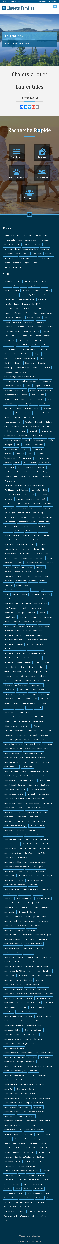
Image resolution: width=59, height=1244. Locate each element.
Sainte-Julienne (43, 1075)
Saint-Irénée (38, 894)
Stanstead (41, 1152)
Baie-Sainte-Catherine (26, 299)
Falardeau (18, 413)
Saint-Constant (38, 798)
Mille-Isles (15, 594)
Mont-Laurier (43, 599)
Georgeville (35, 426)
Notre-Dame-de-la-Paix (34, 635)
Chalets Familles (33, 1236)
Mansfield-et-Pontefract (23, 572)
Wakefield (46, 1207)
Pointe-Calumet (38, 690)
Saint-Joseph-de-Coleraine (13, 916)
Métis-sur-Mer (47, 590)
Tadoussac (37, 1161)
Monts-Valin (23, 617)
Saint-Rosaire (42, 989)
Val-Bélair (7, 1189)
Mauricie (26, 254)
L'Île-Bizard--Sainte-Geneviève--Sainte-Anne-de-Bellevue (24, 485)
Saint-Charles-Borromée (38, 789)
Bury (6, 336)
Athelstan (47, 290)
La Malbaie (8, 499)
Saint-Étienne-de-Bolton (13, 835)
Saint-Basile (24, 776)
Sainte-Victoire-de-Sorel (12, 1130)
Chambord (18, 354)
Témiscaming (9, 1166)
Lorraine (50, 558)
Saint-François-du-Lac (38, 862)
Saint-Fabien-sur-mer (11, 844)
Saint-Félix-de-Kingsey (28, 848)
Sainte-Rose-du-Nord (12, 1112)
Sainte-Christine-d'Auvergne (14, 1057)
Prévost (27, 699)
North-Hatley (44, 626)
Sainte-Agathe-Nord (33, 1025)
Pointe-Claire (9, 694)
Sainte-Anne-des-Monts (12, 1039)
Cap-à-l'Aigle (8, 345)
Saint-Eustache (31, 839)
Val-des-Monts (9, 1193)
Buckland (46, 331)
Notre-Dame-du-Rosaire (13, 662)
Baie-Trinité (42, 299)
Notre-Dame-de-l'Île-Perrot (33, 631)
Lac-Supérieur (31, 531)
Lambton (36, 535)
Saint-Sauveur (22, 994)
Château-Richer (29, 358)
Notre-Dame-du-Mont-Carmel (34, 653)
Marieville (38, 576)
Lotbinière (8, 563)
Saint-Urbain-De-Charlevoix (26, 1012)
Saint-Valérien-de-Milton (13, 1016)
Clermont (36, 367)
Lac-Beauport (22, 508)
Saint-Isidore (8, 898)
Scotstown (28, 1134)
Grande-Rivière (24, 436)
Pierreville (27, 681)
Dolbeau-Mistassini (45, 390)
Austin (6, 295)
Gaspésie (38, 245)
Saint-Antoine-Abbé (11, 767)
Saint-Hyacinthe (24, 894)
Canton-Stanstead (25, 340)
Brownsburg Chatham (12, 331)
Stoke (50, 1152)
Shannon (27, 1139)
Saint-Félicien (47, 844)
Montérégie (37, 254)
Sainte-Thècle (31, 1121)
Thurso (21, 1175)
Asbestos (26, 290)
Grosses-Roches (39, 440)
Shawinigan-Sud (10, 1143)
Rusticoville (34, 735)
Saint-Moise (29, 953)
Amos (16, 286)
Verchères (39, 1198)
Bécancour (18, 313)
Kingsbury (16, 472)
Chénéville (7, 363)
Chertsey (18, 363)
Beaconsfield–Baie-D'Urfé (31, 304)
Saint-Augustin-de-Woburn (38, 771)
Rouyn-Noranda (45, 730)
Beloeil (35, 313)
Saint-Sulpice (48, 1003)
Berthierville (8, 318)
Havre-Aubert (38, 445)
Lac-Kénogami (9, 522)
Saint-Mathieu (42, 939)
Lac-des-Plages (38, 513)
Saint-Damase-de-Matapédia (28, 803)
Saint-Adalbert (39, 740)
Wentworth (42, 1211)
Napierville (16, 622)
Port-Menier (8, 699)
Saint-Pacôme (20, 962)
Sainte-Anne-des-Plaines (33, 1039)
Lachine (7, 535)
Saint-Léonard (35, 926)
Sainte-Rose (38, 1107)
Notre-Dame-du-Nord (12, 658)
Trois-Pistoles (9, 1180)
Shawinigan (38, 1139)
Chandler (28, 354)
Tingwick (31, 1175)
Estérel (36, 408)
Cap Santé (39, 340)
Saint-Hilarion (46, 889)
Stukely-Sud (8, 1161)
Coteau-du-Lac (46, 381)
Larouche (7, 540)
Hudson (30, 454)
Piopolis (37, 681)
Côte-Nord (27, 245)
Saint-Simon (49, 994)
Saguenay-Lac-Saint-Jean (13, 267)
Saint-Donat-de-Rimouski (36, 821)
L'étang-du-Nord (10, 481)
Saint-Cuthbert (9, 803)
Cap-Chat (35, 345)
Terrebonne (46, 1171)
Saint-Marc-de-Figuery (43, 935)
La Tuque (17, 504)
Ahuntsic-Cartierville (32, 281)
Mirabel (24, 594)
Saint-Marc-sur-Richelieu (13, 939)
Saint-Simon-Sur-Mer (33, 1003)
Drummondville (19, 399)
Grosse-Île (27, 440)
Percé (47, 671)
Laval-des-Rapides (36, 540)
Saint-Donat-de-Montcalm (13, 821)
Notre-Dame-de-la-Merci (13, 635)
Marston (48, 576)
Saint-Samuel (9, 994)
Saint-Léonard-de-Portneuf (14, 930)
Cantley (46, 336)
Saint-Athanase (27, 767)
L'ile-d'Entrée (9, 490)
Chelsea (41, 358)
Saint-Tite (22, 1007)
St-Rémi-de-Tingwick (11, 1152)
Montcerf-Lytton (36, 608)
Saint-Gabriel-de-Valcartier (35, 871)
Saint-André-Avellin (11, 762)
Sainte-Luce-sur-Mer (23, 1080)
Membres (52, 2)
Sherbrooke (33, 1143)
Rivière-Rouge (25, 726)
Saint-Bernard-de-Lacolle (27, 780)
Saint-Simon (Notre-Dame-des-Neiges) (18, 998)
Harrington (8, 445)
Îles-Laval (7, 463)
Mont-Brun (46, 594)
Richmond (19, 708)
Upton (6, 1184)
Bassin (16, 304)
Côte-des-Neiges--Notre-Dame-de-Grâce (19, 377)
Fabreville (7, 413)
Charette (47, 354)
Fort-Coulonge (28, 417)
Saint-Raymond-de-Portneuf (42, 975)
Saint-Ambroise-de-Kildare (35, 758)
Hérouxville (8, 454)
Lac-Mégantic (44, 522)
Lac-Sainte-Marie (29, 526)
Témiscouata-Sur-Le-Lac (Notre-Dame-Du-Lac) (21, 1171)
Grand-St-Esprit (9, 436)
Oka (5, 667)
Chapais (37, 354)
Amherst (7, 286)
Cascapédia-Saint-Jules (28, 349)
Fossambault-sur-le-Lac (12, 422)
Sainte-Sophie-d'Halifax (26, 1116)
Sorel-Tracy (8, 1148)
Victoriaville (8, 1202)
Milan (6, 594)
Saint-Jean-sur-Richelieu (29, 907)
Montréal (48, 254)
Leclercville (25, 549)
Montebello (8, 612)
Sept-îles (18, 1139)
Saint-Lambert (29, 921)
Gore (16, 431)
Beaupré (42, 308)
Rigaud (29, 708)
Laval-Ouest (8, 544)
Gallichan (49, 422)
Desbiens (47, 386)
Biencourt (19, 318)
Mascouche (8, 581)
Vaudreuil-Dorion (10, 1198)
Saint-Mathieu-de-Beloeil (13, 944)
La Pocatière (41, 499)
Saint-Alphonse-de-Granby (33, 753)
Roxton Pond (21, 735)
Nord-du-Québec (10, 258)
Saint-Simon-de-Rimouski (13, 1003)
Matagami (33, 581)
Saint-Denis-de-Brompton (13, 812)
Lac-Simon (8, 531)
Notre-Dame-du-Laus (12, 653)
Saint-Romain (30, 989)
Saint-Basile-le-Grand (39, 776)
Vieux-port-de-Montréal (24, 1202)
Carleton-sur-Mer (10, 349)
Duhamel (50, 399)
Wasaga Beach (9, 1211)
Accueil (7, 44)
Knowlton (36, 472)
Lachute (16, 535)
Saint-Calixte (45, 785)
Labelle (26, 504)
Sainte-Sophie (9, 1116)
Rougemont (31, 730)
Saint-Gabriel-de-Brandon (13, 871)
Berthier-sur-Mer (47, 313)
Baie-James (28, 235)
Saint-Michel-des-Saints (12, 953)
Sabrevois (44, 735)
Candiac (38, 336)
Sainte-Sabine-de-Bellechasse (33, 1112)
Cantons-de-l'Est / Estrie (13, 240)
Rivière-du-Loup (10, 721)
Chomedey (8, 367)
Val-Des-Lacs (38, 1189)
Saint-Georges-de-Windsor (36, 880)
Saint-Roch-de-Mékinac (33, 985)
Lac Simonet (8, 508)
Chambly (7, 354)
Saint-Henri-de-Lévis (11, 889)
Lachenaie (43, 531)
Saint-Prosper (9, 975)
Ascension (36, 290)
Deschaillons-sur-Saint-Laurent (15, 390)
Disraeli (32, 390)
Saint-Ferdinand (44, 848)
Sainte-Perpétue (10, 1107)
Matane (42, 581)
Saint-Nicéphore (33, 957)
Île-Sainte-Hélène (25, 458)
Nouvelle (28, 662)
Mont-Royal (8, 603)
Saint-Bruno (33, 785)
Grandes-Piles (37, 436)
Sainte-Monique (10, 1103)
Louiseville (18, 563)
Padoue (27, 671)
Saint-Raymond (23, 975)
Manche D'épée (27, 567)
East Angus (45, 404)
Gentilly (24, 426)
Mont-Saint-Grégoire (23, 603)
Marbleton (20, 576)
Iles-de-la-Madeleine (42, 458)
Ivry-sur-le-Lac (9, 467)
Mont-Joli (32, 599)
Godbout (7, 431)
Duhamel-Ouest (10, 404)
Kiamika (7, 472)
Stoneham (8, 1157)
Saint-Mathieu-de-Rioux (34, 944)
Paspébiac (37, 671)
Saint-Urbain (8, 1012)
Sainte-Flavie (30, 1062)
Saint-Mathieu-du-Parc (12, 948)
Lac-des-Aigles (9, 513)
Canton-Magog (9, 340)
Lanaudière (45, 249)
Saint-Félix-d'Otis (10, 848)
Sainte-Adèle (34, 1021)
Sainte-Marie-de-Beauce (25, 1089)
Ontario (7, 263)
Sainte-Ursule (31, 1125)
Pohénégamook (21, 685)
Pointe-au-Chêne (10, 690)
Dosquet (7, 399)
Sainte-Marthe (30, 1093)
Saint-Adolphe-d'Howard (13, 744)
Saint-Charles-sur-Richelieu (13, 794)
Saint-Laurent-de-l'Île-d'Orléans (15, 926)
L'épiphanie (46, 476)
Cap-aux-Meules (22, 345)
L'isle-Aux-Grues (22, 490)
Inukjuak (17, 463)
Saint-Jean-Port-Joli (11, 907)
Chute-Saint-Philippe (23, 367)
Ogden (46, 662)
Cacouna (14, 336)
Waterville (21, 1211)
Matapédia (8, 585)
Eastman (7, 408)
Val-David (27, 1189)
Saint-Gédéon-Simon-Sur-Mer (28, 876)
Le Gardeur (43, 544)
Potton (19, 699)
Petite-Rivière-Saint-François (25, 676)
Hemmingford (38, 449)
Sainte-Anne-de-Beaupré (33, 1030)
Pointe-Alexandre (36, 685)
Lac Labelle (37, 504)
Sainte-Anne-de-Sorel (11, 1034)
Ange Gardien (34, 286)
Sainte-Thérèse (44, 1121)
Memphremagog (22, 585)
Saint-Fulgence (38, 867)
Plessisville (8, 685)
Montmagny (20, 612)
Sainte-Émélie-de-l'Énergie (13, 1062)
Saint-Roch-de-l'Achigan (12, 985)
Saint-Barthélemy (10, 776)
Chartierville (17, 358)
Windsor (35, 1216)
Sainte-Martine (31, 1098)
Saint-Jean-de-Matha (35, 903)
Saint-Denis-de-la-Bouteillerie (36, 812)
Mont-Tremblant (10, 608)
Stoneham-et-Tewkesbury (24, 1157)
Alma (44, 281)
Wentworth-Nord (10, 1216)
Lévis (48, 553)
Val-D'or (17, 1189)
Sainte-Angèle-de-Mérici (12, 1030)
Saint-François (23, 857)
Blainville (30, 318)
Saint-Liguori (31, 930)
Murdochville (48, 617)
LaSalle (16, 540)
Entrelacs (27, 408)
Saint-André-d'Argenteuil (30, 762)
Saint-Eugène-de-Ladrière (13, 839)
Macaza (50, 563)
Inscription (42, 2)
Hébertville (25, 449)
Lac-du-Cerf (36, 517)
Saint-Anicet (46, 762)
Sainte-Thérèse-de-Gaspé (13, 1125)
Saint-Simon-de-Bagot (44, 998)
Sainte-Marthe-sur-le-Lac (13, 1098)
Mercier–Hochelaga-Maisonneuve (16, 590)
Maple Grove (9, 576)
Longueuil (39, 558)
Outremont (17, 671)
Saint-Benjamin (9, 780)
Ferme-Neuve (24, 44)
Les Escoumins (25, 553)
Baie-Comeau (45, 295)
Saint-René (40, 980)
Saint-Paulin (29, 966)
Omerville (14, 667)
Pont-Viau (32, 694)
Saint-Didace (9, 817)
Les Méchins (38, 553)
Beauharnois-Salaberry (12, 308)
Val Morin (15, 1184)
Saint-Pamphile (34, 962)
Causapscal (44, 349)
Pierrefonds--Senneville (12, 681)
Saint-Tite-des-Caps (37, 1007)
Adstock (18, 281)
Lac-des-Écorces (24, 513)
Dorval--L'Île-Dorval (37, 395)
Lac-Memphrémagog (12, 526)
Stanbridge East (28, 1152)
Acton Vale (8, 281)
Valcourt (21, 1193)
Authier (23, 295)
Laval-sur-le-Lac (22, 544)
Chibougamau (30, 363)
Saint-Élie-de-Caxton (37, 826)
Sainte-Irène (33, 1071)
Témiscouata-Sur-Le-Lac (26, 1166)
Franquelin (39, 422)
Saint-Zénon (8, 1021)
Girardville (45, 426)
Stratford (40, 1157)
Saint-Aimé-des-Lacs (33, 744)
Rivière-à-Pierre (25, 712)
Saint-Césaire (21, 789)
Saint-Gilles (33, 885)
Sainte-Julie (31, 1075)
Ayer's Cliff (33, 295)
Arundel (16, 290)
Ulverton (45, 1180)
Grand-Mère (34, 431)
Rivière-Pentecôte (10, 726)
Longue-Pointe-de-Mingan (23, 558)
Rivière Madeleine (10, 712)
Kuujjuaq (46, 472)
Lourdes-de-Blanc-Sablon (35, 563)
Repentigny (8, 708)
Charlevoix (45, 240)
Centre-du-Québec (31, 240)
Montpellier (32, 612)
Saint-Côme (8, 798)
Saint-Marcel (29, 939)
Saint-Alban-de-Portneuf (13, 749)
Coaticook (8, 372)
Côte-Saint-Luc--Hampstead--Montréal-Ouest (20, 381)
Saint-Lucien (27, 935)
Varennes (49, 1193)
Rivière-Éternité (24, 721)
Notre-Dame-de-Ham (27, 258)
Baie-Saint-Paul (9, 299)
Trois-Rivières (34, 1180)
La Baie (7, 494)
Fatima (37, 413)
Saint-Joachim (9, 912)
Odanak (37, 662)
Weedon (32, 1211)
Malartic (16, 567)
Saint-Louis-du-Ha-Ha (12, 935)
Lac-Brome (48, 508)
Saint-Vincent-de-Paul (44, 1016)
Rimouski (38, 708)
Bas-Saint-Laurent (42, 235)
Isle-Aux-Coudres (30, 463)
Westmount (24, 1216)
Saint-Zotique (21, 1021)
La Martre (19, 499)
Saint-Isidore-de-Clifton (25, 898)
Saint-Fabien (44, 839)
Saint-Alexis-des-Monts (12, 753)
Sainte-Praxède (24, 1107)
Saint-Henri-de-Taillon (30, 889)
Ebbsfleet (17, 408)
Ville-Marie (40, 1202)
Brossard (50, 327)
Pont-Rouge (21, 694)
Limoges (7, 558)
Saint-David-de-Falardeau (36, 808)
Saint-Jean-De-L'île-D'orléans (14, 903)
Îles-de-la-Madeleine (30, 249)
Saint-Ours (8, 962)
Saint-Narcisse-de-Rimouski (14, 957)
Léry (43, 549)
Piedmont (42, 676)
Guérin (51, 440)
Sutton (27, 1161)
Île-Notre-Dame (10, 458)
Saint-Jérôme (45, 907)
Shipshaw (43, 1143)
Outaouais (17, 263)
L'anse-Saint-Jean (10, 476)
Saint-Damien (47, 803)
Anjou (45, 286)
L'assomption (25, 476)
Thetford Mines (10, 1175)
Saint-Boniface (45, 780)
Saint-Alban (48, 744)
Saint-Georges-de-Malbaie (13, 880)
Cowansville (8, 386)
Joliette (20, 467)
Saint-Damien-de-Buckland (13, 808)
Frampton (28, 422)
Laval (18, 254)
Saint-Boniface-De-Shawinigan (15, 785)
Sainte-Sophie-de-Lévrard (13, 1121)
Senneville (7, 1139)
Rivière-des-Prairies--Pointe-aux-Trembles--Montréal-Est (24, 717)
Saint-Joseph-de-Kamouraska (36, 916)
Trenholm (40, 1175)
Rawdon (44, 703)
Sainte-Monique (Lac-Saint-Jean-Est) (32, 1103)
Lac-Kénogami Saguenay (27, 522)
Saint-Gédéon (9, 876)
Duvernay (33, 404)
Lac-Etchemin (48, 517)
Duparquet (23, 404)
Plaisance (46, 681)
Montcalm (23, 608)
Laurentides (15, 44)
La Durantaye (42, 494)
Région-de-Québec (30, 263)
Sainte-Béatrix (9, 1044)
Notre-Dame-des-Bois (35, 644)
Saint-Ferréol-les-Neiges (13, 853)
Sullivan (18, 1161)
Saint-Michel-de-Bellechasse (34, 948)
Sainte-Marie (8, 1089)
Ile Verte (40, 454)
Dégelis (37, 386)
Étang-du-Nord (48, 408)
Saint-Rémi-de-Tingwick (24, 980)
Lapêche (46, 535)
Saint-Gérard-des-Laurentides (15, 885)
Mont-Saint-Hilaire (40, 603)
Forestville (16, 417)
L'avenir (36, 476)
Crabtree (19, 386)
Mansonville (39, 572)
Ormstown (33, 667)
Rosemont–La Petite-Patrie (14, 730)
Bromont (40, 327)
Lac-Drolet (24, 517)
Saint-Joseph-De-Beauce (26, 912)
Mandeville (40, 567)
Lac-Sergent (42, 526)
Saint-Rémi (8, 980)
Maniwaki (7, 572)
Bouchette (8, 327)
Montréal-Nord (9, 617)
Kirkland (27, 472)
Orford (23, 667)
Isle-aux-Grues (44, 463)
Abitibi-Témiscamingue (12, 235)
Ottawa (42, 667)
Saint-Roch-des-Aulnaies (13, 989)
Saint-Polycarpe (34, 971)
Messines (35, 590)
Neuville (26, 622)
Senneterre (47, 1134)
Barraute (7, 304)
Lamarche (26, 535)
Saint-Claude (31, 794)
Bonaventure (28, 322)
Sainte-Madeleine (10, 1084)
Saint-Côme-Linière (23, 798)
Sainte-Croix (32, 1057)
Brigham (31, 327)
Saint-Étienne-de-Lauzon (34, 835)
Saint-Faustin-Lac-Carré (31, 844)
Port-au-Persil (44, 694)
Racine (15, 703)
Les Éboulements (10, 553)
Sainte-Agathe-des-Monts (13, 1025)
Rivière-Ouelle (38, 721)
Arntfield (7, 290)
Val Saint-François (39, 1184)
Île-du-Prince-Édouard (12, 249)
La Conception (29, 494)
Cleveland (47, 367)
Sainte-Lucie (38, 1080)
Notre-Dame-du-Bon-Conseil (14, 649)
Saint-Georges (47, 876)
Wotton (7, 1220)
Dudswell (40, 399)
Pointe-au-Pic (24, 690)
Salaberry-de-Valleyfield (12, 1134)
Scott (38, 1134)
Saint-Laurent (43, 921)
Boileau (38, 318)
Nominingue (31, 626)
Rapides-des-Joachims (29, 703)
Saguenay (27, 740)
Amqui (24, 286)
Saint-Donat (21, 817)
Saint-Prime (47, 971)
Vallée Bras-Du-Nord (35, 1193)
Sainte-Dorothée (46, 1057)
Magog (7, 567)
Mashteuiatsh (21, 581)
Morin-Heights (36, 617)
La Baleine (17, 494)
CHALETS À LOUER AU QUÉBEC (13, 2)
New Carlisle (37, 622)
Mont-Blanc (35, 594)
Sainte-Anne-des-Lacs (30, 1034)
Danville (28, 386)
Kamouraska (41, 467)
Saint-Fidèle (29, 853)
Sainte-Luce (8, 1080)
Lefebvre (36, 549)
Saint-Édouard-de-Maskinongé (15, 826)
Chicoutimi (41, 363)
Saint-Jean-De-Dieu (43, 898)
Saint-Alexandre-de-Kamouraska (36, 749)
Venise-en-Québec (26, 1198)
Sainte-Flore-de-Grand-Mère (14, 1066)
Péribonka (8, 676)
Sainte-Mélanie (44, 1098)
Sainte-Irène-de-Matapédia (14, 1075)
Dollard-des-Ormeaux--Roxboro (15, 395)
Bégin (27, 313)
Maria (30, 576)
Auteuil (14, 295)
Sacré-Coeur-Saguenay (12, 740)
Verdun (49, 1198)
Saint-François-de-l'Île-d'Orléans (15, 862)
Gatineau (15, 426)
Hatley (18, 445)
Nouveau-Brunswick (46, 258)
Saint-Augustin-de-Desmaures (15, 771)
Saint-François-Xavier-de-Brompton (17, 867)
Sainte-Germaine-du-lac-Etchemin (40, 1066)
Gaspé (6, 426)
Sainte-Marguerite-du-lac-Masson (32, 1084)
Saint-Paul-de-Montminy (13, 966)
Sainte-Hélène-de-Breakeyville (15, 1071)
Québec (7, 703)
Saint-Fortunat (42, 853)
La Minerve (30, 499)
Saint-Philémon (42, 966)
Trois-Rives (22, 1180)
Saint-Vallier (29, 1016)
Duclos (30, 399)
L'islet (45, 490)
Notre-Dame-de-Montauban (37, 640)
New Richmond (9, 626)
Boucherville (41, 322)
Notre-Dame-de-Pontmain (13, 644)
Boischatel (17, 322)
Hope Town (20, 454)
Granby (23, 431)
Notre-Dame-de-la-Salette (13, 640)
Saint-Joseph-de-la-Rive (12, 921)
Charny (6, 358)
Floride (6, 417)
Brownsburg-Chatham (31, 331)
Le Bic (33, 544)
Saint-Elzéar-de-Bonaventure (26, 830)
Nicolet (21, 626)
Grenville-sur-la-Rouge (12, 440)
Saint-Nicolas (47, 957)
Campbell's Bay (26, 336)
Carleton (45, 345)
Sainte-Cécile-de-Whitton (44, 1053)
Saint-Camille (9, 789)
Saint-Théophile (10, 1007)
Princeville (44, 699)
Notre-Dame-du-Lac (35, 649)
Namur (6, 622)
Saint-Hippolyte (10, 894)
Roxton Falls (8, 735)
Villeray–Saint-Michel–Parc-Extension (17, 1207)
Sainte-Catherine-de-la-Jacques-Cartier (18, 1053)
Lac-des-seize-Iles (10, 517)
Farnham (28, 413)
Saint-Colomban (44, 794)
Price (35, 699)
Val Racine (26, 1184)
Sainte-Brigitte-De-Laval (26, 1044)
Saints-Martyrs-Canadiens (34, 1130)
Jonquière (29, 467)
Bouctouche (19, 327)
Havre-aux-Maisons (11, 449)
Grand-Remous (47, 431)
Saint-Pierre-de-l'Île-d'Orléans (14, 971)
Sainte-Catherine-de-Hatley (14, 1048)
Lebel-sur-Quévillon (11, 549)
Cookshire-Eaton (21, 372)
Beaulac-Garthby (30, 308)
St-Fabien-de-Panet (23, 1148)
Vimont (36, 1207)
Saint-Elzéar (8, 830)
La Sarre (7, 504)
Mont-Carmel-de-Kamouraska (15, 599)
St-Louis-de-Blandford (41, 1148)
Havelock (27, 445)
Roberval (37, 726)
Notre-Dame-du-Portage (32, 658)
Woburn (44, 1216)
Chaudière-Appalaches (12, 245)
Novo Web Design (33, 1241)
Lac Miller (47, 504)
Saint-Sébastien (35, 994)
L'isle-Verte (36, 490)
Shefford (22, 1143)
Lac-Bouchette (35, 508)
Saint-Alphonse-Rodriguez (13, 758)
